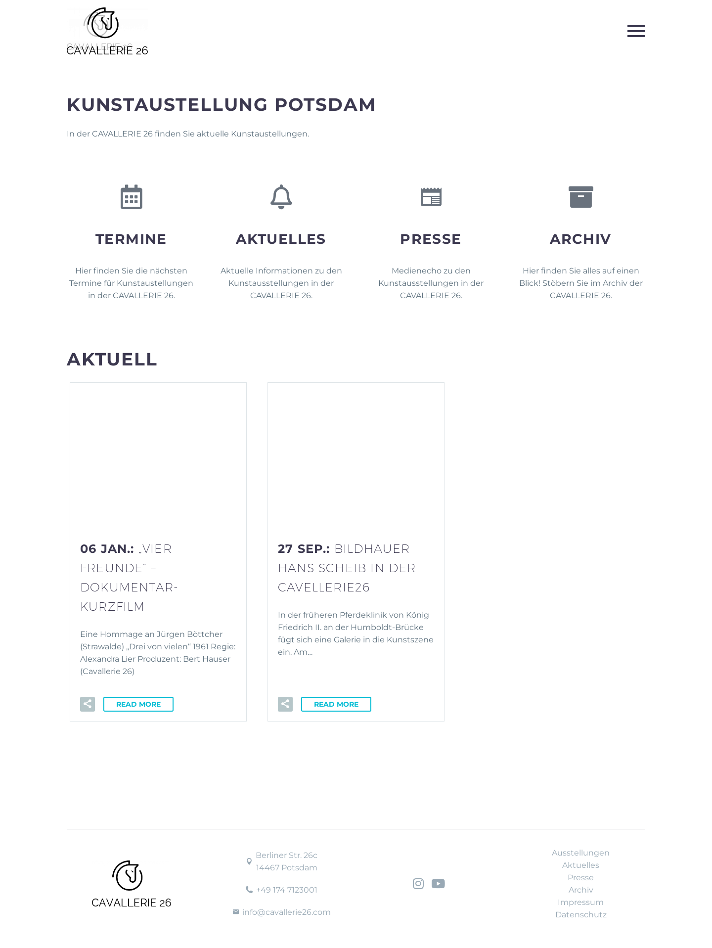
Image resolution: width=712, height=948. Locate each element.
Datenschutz (581, 914)
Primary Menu (636, 31)
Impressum (581, 902)
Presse (430, 238)
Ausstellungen (581, 853)
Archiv (580, 238)
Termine (131, 238)
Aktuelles (281, 238)
